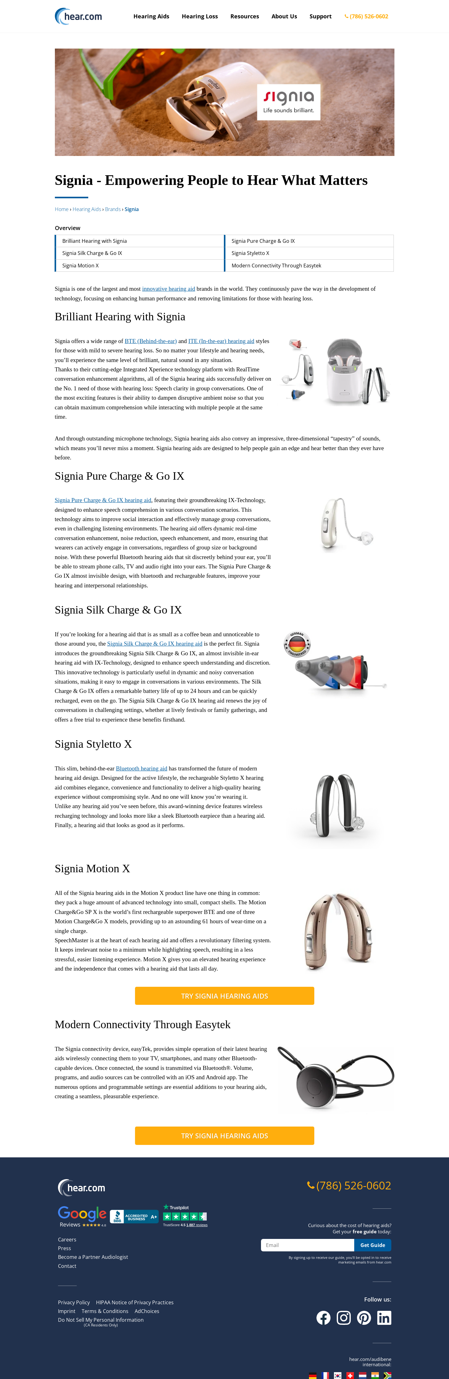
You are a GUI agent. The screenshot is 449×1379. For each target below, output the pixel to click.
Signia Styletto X (250, 253)
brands (113, 209)
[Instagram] (344, 1318)
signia (132, 209)
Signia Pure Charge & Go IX (263, 241)
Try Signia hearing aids (224, 995)
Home (62, 209)
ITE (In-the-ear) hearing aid (221, 341)
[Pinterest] (364, 1318)
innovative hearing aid (168, 288)
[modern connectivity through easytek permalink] (52, 1024)
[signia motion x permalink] (52, 868)
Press (64, 1248)
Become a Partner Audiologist (93, 1257)
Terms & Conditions (105, 1311)
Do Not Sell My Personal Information (101, 1321)
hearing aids (87, 209)
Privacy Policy (74, 1302)
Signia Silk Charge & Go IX (92, 253)
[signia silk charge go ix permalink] (52, 610)
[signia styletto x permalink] (52, 744)
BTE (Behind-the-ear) (151, 341)
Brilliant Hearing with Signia (94, 241)
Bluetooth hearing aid (141, 768)
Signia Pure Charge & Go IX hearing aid (103, 500)
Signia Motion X (80, 265)
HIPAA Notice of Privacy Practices (135, 1302)
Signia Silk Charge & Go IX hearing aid (154, 643)
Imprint (66, 1311)
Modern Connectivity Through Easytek (276, 265)
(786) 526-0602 (369, 16)
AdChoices (147, 1311)
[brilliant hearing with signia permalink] (52, 316)
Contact (67, 1266)
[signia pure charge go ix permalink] (52, 476)
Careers (67, 1239)
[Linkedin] (384, 1318)
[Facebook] (323, 1318)
